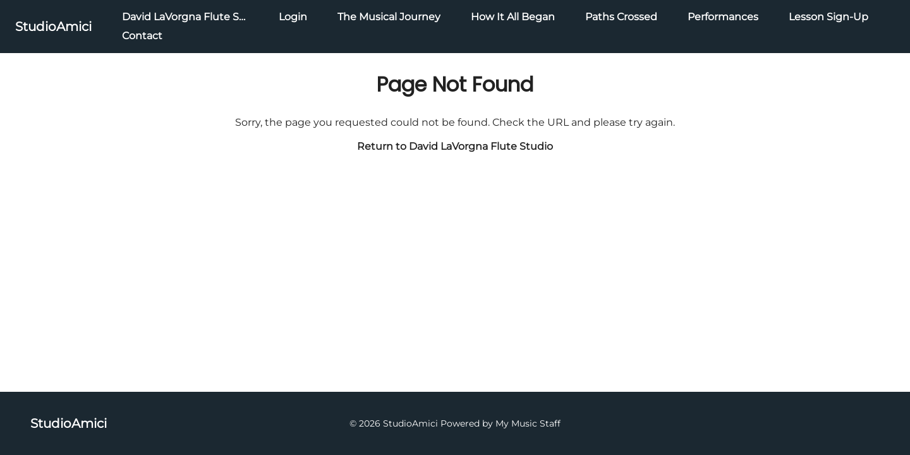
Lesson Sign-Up (828, 17)
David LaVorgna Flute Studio (194, 17)
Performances (723, 17)
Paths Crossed (621, 17)
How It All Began (513, 17)
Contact (142, 36)
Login (293, 17)
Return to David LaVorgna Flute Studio (455, 146)
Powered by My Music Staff (500, 423)
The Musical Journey (388, 17)
